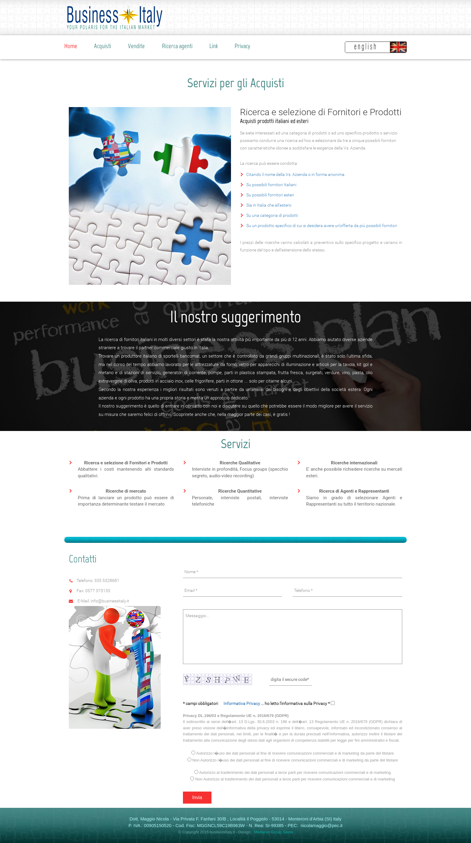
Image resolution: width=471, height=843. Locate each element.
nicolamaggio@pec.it (321, 825)
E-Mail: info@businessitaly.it (103, 600)
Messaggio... (292, 636)
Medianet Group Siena (273, 832)
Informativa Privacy (242, 703)
